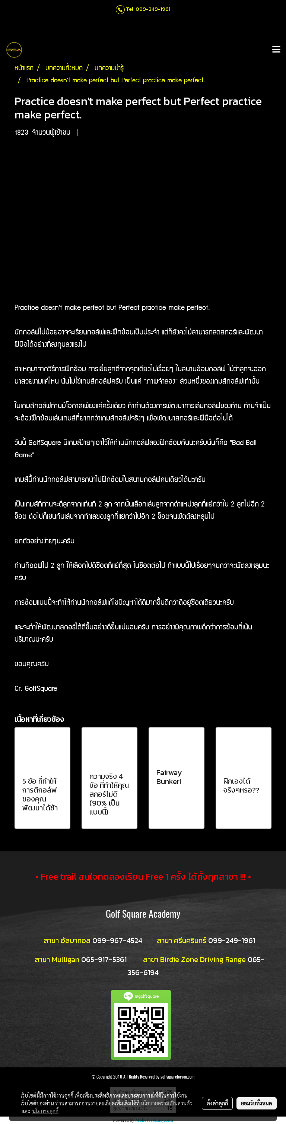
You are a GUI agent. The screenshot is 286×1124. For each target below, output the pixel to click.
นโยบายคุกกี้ (45, 1111)
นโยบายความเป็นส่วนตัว (167, 1103)
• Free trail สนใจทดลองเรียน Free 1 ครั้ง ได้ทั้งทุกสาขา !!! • (143, 876)
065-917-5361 (104, 959)
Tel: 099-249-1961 (148, 9)
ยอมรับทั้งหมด (256, 1103)
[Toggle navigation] (276, 50)
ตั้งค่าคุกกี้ (217, 1103)
